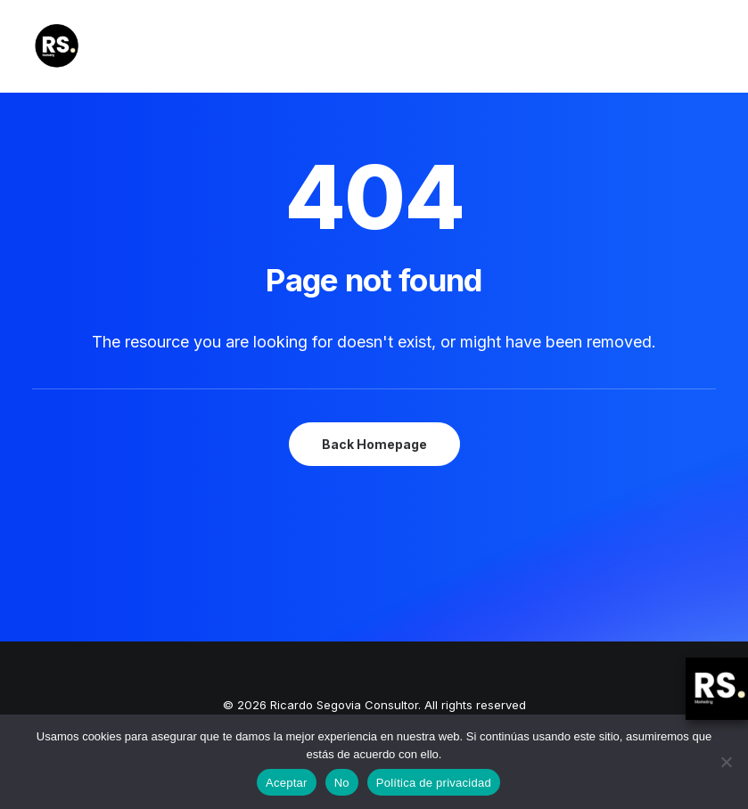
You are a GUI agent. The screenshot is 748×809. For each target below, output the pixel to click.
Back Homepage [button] (374, 444)
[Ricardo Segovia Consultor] (56, 46)
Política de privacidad (433, 782)
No (341, 782)
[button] (707, 46)
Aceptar (287, 782)
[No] (726, 762)
